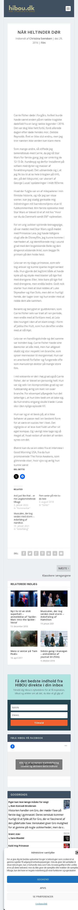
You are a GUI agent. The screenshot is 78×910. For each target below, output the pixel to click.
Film (43, 42)
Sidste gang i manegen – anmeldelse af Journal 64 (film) (54, 654)
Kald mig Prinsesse (18, 845)
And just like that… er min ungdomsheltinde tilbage (25, 498)
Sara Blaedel (17, 838)
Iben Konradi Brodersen (23, 805)
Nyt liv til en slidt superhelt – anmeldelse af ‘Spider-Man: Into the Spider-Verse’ (24, 617)
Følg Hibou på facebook (27, 737)
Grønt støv (14, 834)
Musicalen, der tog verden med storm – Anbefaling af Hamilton (24, 518)
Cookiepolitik (41, 904)
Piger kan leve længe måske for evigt (28, 802)
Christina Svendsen (40, 38)
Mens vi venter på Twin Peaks (24, 652)
